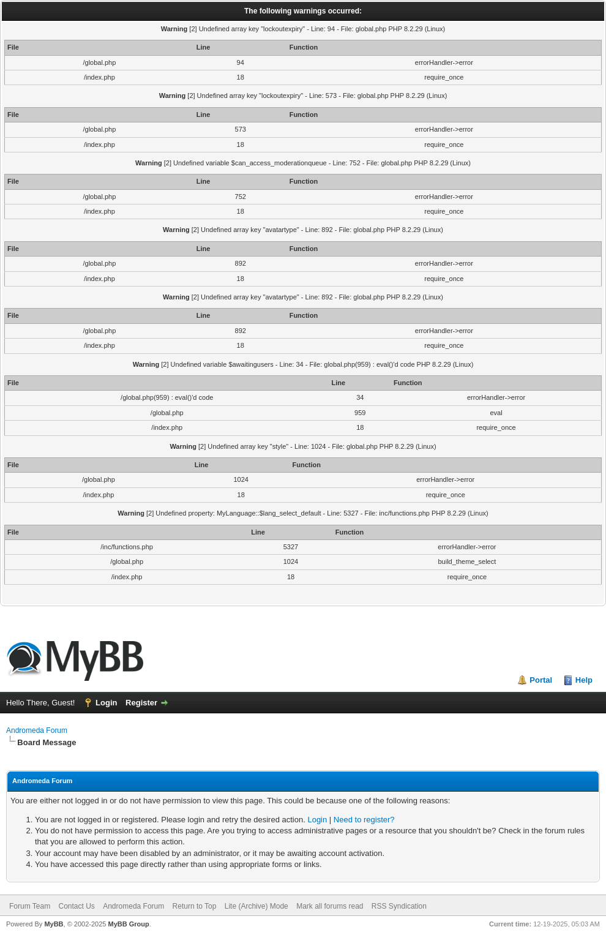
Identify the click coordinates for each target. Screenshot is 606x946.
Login (106, 702)
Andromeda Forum (36, 730)
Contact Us (76, 906)
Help (584, 680)
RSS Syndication (399, 906)
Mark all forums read (329, 906)
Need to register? (364, 819)
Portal (540, 680)
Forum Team (29, 906)
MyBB (53, 924)
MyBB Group (128, 924)
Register (141, 702)
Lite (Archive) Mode (256, 906)
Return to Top (195, 906)
